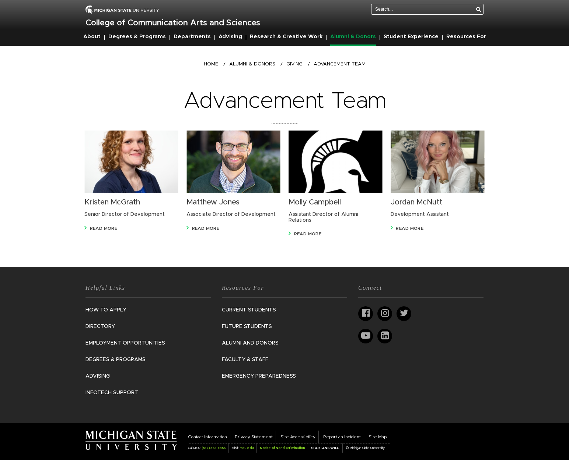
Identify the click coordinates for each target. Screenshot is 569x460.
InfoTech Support (111, 392)
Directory (100, 326)
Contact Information (207, 437)
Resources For (466, 36)
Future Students (247, 326)
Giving (294, 64)
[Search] (479, 9)
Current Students (249, 310)
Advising (230, 36)
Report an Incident (342, 437)
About (92, 36)
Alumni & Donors (353, 36)
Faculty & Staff (245, 359)
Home (211, 64)
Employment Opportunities (125, 343)
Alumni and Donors (250, 343)
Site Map (378, 437)
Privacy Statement (254, 437)
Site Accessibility (297, 437)
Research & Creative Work (286, 36)
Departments (192, 36)
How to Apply (105, 310)
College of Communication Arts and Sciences (172, 23)
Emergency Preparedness (259, 376)
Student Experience (411, 36)
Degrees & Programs (137, 36)
